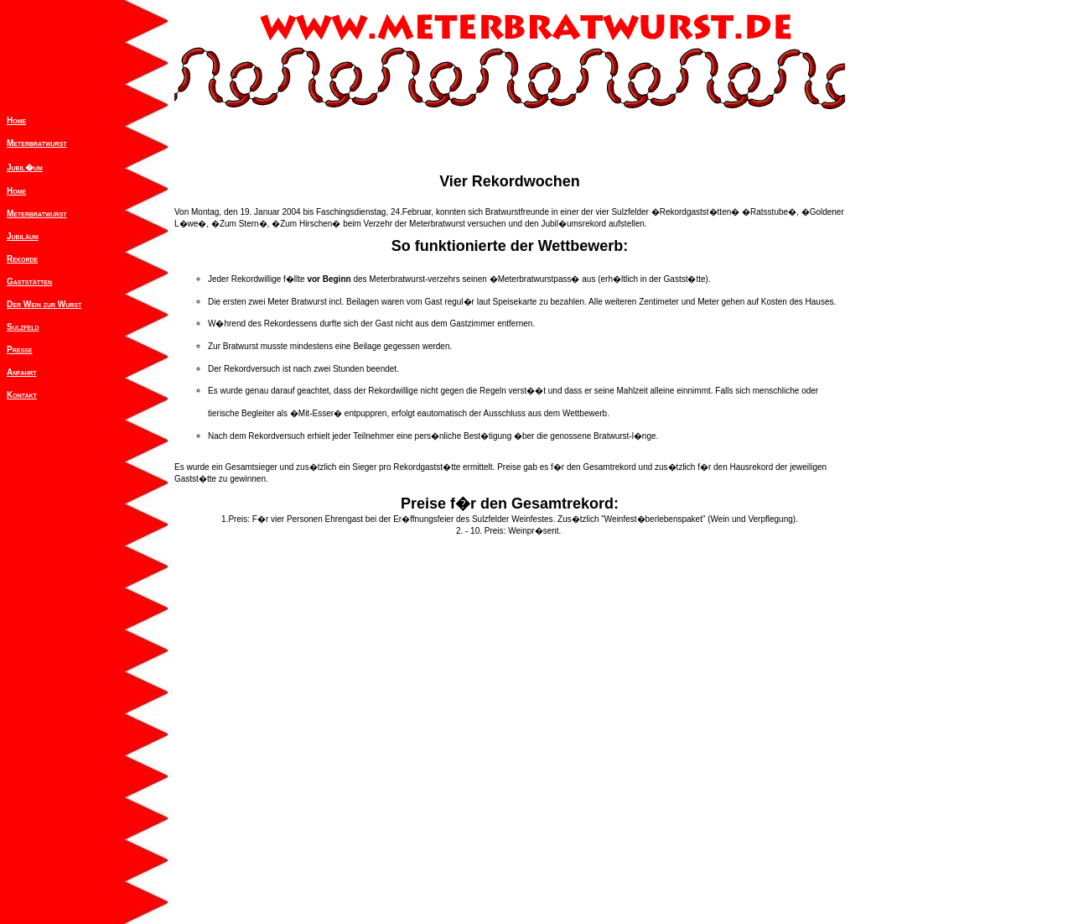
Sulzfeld (23, 326)
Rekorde (22, 259)
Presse (19, 349)
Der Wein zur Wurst (44, 304)
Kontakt (22, 394)
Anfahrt (22, 372)
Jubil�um (25, 167)
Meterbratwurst (37, 143)
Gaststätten (29, 281)
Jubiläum (23, 236)
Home (16, 120)
